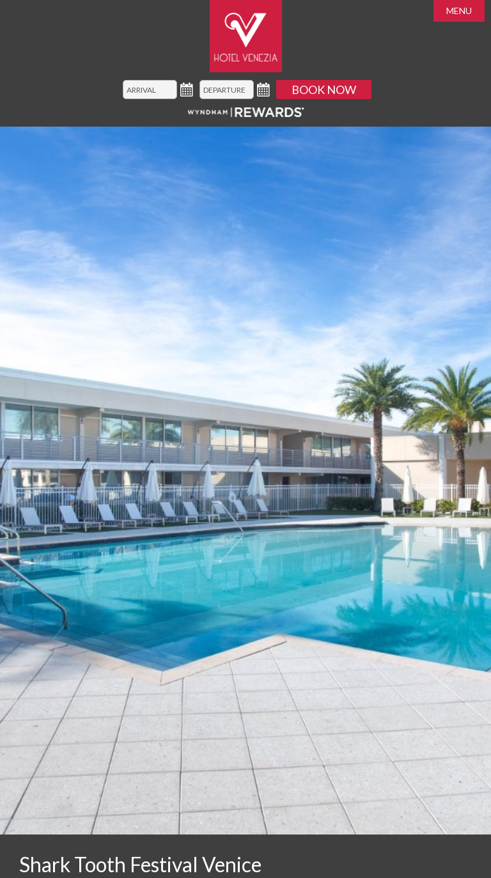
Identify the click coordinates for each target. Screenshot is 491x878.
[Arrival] (150, 89)
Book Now (324, 89)
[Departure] (226, 89)
